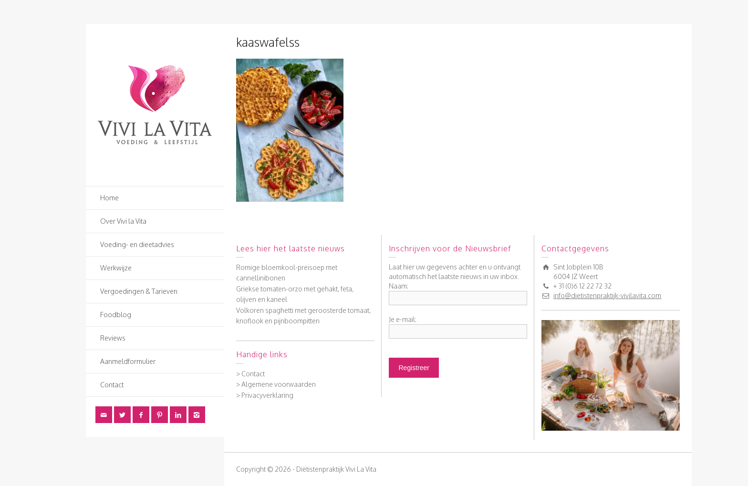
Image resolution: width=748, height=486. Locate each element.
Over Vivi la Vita (123, 221)
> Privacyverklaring (264, 395)
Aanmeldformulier (128, 361)
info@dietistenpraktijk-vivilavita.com (607, 295)
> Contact (250, 374)
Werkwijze (116, 268)
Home (109, 198)
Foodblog (115, 314)
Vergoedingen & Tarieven (138, 291)
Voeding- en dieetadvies (137, 244)
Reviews (112, 338)
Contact (112, 385)
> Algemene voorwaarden (276, 384)
